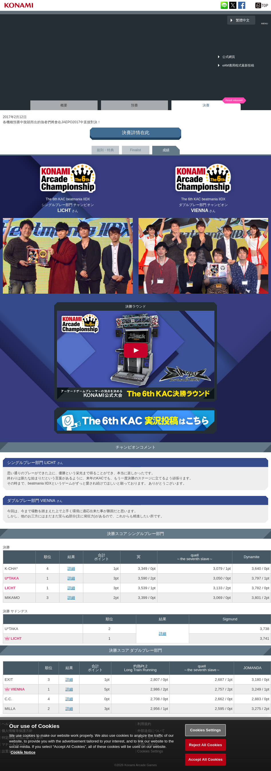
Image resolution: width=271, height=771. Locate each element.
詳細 (71, 568)
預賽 (134, 105)
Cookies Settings (205, 733)
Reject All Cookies (205, 748)
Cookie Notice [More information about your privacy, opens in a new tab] (23, 755)
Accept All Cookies (205, 762)
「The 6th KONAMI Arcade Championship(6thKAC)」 (18, 20)
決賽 (206, 105)
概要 (63, 105)
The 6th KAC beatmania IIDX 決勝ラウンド (135, 355)
